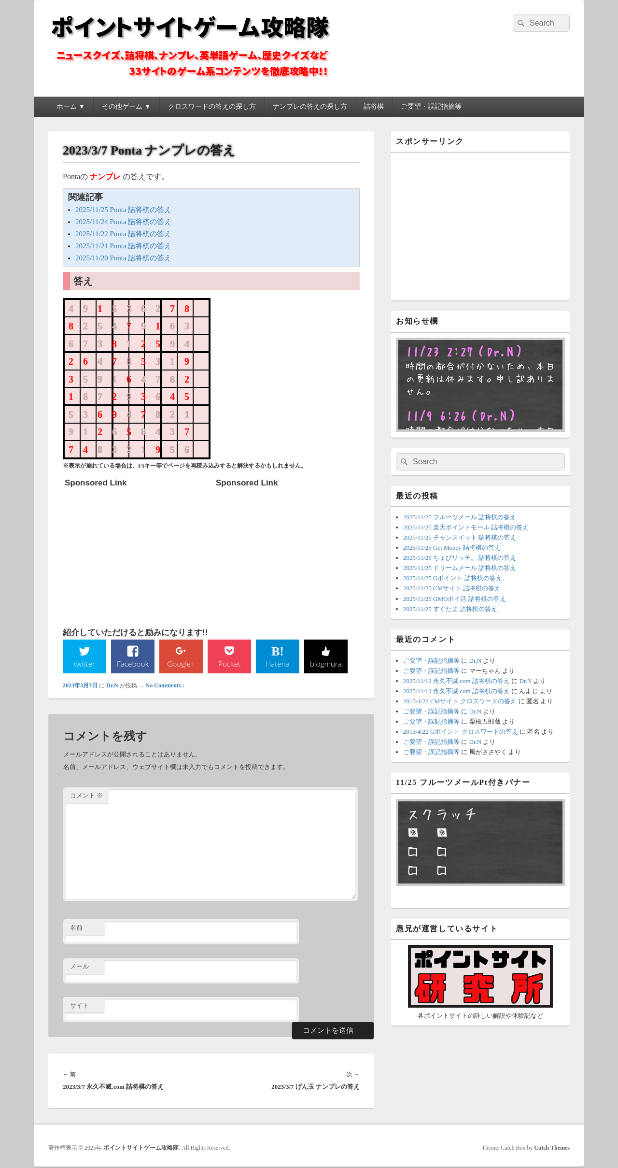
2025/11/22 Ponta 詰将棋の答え (123, 234)
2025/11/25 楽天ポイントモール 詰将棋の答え (466, 527)
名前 (76, 928)
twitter (84, 663)
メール (79, 966)
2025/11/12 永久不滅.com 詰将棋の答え (456, 680)
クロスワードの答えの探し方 (212, 106)
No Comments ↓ (165, 686)
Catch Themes (552, 1148)
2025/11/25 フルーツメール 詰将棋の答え (459, 517)
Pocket (229, 663)
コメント (86, 795)
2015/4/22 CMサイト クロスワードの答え (460, 701)
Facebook (133, 663)
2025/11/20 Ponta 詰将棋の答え (123, 258)
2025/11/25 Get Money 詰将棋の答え (452, 547)
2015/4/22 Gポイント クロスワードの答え (460, 731)
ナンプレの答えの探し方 (310, 106)
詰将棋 (374, 106)
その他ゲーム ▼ (126, 106)
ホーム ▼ (70, 106)
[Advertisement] (137, 552)
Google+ (181, 663)
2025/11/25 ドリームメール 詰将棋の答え (459, 567)
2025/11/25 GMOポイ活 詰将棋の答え (454, 598)
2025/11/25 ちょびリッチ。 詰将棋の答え (459, 557)
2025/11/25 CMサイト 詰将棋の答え (452, 588)
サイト (79, 1006)
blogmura (325, 663)
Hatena (277, 663)
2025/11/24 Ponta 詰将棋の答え (123, 222)
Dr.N (112, 686)
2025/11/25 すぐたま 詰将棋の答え (450, 608)
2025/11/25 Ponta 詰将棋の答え (123, 210)
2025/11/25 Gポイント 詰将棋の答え (452, 578)
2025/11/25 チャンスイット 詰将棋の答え (459, 537)
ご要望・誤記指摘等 (431, 106)
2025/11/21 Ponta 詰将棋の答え (123, 246)
